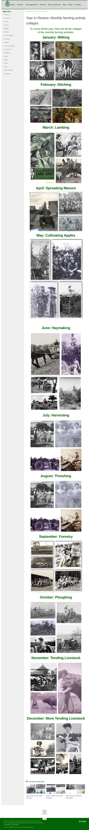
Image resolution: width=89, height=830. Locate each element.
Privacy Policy (39, 822)
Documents (7, 73)
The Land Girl (8, 49)
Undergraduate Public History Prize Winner (21, 822)
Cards (5, 66)
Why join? (7, 14)
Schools (43, 5)
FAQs (70, 5)
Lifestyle (6, 42)
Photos (6, 63)
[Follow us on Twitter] (82, 821)
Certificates (7, 53)
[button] (83, 4)
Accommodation (8, 35)
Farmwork (7, 39)
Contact (78, 5)
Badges (6, 28)
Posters (6, 21)
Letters (6, 56)
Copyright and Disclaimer (11, 824)
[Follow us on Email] (85, 821)
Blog (65, 5)
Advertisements (8, 70)
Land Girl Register (9, 46)
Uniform (6, 25)
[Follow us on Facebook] (80, 821)
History (20, 5)
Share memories (54, 5)
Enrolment (7, 18)
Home (12, 5)
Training (6, 32)
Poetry (6, 59)
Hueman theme (29, 827)
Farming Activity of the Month (37, 11)
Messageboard (32, 5)
